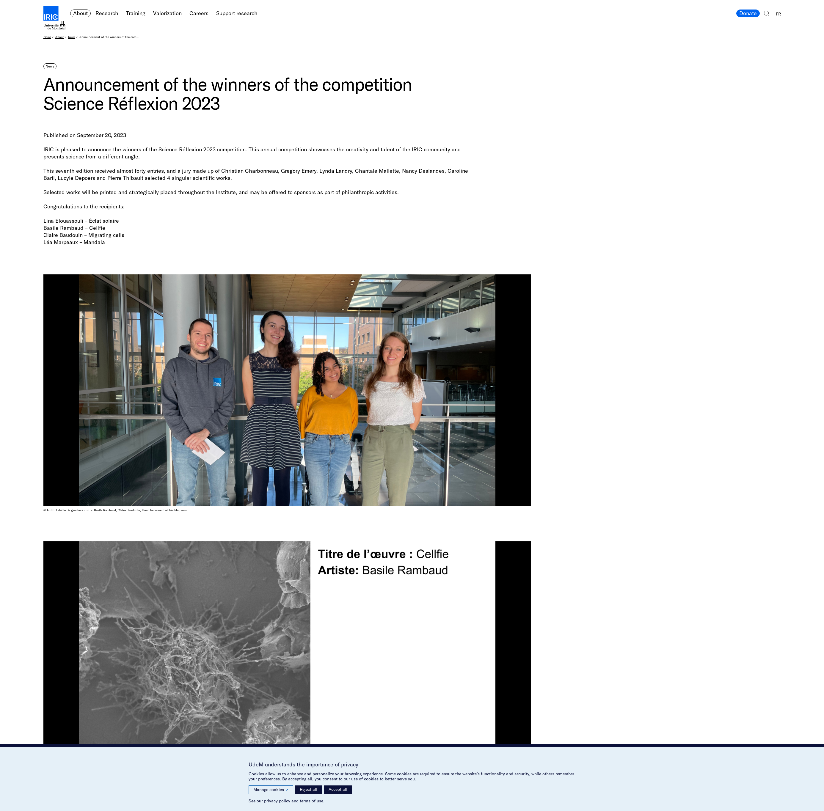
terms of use (311, 801)
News (71, 37)
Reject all (308, 789)
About (80, 13)
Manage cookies (270, 790)
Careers (198, 13)
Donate (748, 13)
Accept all (338, 789)
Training (135, 13)
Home (47, 37)
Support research (237, 13)
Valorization (167, 13)
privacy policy (277, 801)
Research (106, 13)
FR (778, 14)
